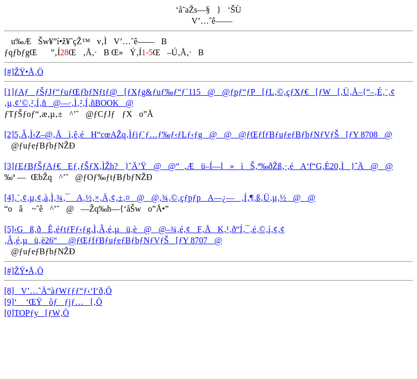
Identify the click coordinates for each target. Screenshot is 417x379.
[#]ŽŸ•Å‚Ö (23, 71)
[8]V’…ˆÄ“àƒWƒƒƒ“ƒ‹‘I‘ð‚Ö (58, 290)
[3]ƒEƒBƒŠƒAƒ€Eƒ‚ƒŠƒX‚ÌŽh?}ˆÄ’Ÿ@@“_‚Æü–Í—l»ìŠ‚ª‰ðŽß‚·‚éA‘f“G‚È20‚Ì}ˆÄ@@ (198, 166)
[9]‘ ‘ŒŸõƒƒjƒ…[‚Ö (53, 301)
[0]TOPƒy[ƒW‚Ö (36, 312)
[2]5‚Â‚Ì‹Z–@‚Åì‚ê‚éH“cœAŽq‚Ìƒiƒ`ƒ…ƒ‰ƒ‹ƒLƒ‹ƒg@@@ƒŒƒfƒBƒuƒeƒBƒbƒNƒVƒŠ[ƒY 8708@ (198, 134)
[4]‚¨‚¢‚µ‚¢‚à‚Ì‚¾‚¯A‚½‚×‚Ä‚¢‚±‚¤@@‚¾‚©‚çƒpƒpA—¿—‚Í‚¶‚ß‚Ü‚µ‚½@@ (159, 197)
